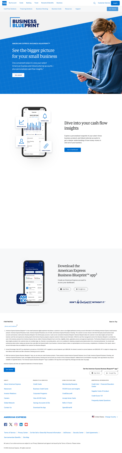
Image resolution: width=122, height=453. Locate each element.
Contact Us (8, 407)
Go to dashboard (72, 149)
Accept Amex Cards (69, 398)
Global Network (9, 403)
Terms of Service (10, 433)
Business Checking (42, 9)
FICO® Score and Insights (71, 389)
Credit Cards (37, 384)
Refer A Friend (67, 403)
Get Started (112, 9)
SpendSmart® (67, 407)
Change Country (111, 417)
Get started (18, 75)
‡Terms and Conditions (10, 326)
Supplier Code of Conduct (100, 391)
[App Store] (64, 289)
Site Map (26, 437)
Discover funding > (25, 238)
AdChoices (67, 433)
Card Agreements (92, 433)
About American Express (12, 384)
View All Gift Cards (39, 398)
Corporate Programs (40, 393)
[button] (10, 9)
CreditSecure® (67, 393)
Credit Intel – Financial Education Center (103, 385)
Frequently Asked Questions (101, 400)
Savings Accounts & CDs (41, 403)
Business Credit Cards (40, 389)
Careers (6, 398)
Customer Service (104, 3)
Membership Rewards (69, 384)
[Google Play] (81, 289)
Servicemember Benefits (12, 437)
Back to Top (113, 321)
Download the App (39, 407)
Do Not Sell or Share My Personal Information (45, 433)
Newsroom (8, 389)
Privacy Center (23, 433)
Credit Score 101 (97, 396)
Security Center (78, 433)
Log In (115, 3)
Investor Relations (10, 393)
